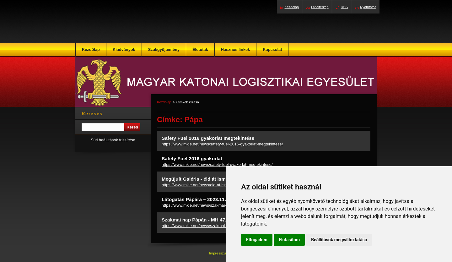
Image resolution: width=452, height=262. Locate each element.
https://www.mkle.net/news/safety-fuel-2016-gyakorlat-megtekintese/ (222, 144)
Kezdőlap (164, 102)
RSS (344, 7)
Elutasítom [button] (289, 239)
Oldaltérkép (320, 7)
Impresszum (219, 253)
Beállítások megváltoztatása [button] (339, 239)
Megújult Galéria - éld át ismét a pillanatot (209, 179)
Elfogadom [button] (256, 239)
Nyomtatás (368, 7)
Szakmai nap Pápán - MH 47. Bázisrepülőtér (211, 219)
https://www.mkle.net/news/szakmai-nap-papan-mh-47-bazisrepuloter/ (224, 225)
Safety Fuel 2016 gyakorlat (192, 158)
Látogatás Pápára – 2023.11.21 (196, 199)
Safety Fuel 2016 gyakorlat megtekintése (208, 138)
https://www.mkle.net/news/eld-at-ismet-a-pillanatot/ (207, 185)
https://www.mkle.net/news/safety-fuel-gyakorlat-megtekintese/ (217, 164)
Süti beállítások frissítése (113, 140)
